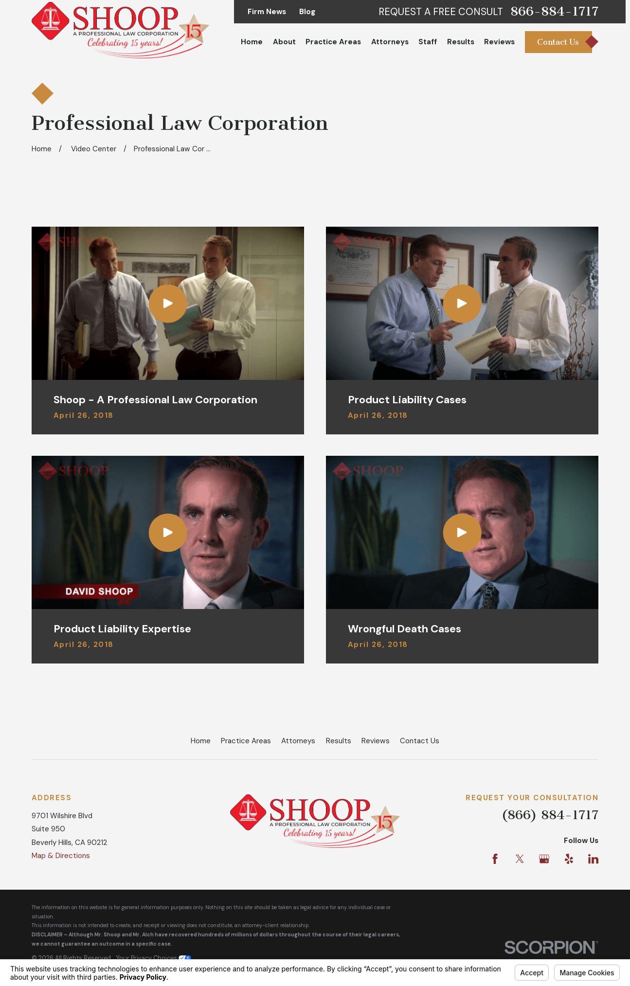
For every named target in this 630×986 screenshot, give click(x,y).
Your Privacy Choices (153, 958)
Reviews (375, 741)
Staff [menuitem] (427, 42)
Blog (307, 12)
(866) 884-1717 (550, 815)
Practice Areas (246, 741)
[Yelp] (569, 859)
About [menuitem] (284, 42)
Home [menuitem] (252, 42)
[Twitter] (520, 859)
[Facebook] (495, 859)
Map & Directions (61, 856)
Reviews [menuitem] (499, 42)
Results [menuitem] (460, 42)
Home (201, 741)
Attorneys (298, 741)
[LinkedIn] (593, 859)
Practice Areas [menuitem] (333, 42)
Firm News (267, 12)
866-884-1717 (554, 12)
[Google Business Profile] (544, 859)
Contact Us (419, 741)
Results (338, 741)
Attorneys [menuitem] (390, 42)
